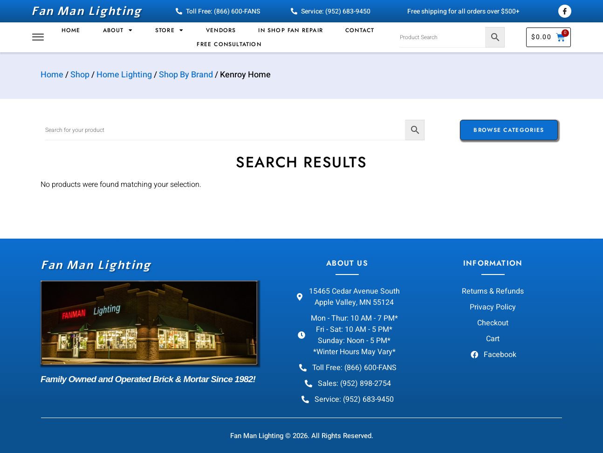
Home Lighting (124, 75)
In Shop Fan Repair (290, 30)
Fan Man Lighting (86, 11)
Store (169, 30)
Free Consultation (229, 44)
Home (71, 30)
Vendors (221, 30)
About (118, 30)
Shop (79, 75)
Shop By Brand (186, 75)
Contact (359, 30)
